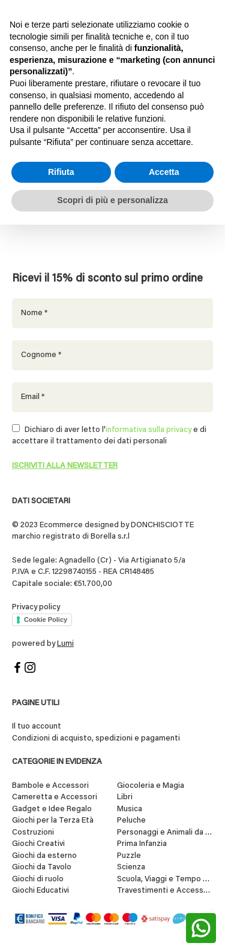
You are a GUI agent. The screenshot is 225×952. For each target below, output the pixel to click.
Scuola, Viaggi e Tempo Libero (165, 879)
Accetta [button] (164, 172)
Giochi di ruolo (38, 879)
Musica (129, 809)
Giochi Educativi (40, 890)
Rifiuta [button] (61, 172)
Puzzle (129, 856)
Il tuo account (36, 726)
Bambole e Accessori (50, 786)
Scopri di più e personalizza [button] (112, 200)
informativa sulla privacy (148, 430)
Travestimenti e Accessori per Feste (165, 890)
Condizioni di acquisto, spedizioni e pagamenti (96, 738)
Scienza (131, 867)
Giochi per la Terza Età (53, 820)
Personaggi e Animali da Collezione (165, 832)
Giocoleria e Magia (150, 786)
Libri (125, 797)
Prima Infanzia (142, 844)
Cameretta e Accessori (54, 797)
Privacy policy (36, 607)
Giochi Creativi (38, 844)
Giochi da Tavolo (41, 867)
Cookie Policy (45, 619)
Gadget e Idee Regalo (52, 809)
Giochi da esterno (44, 856)
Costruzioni (33, 832)
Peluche (131, 820)
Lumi (65, 644)
